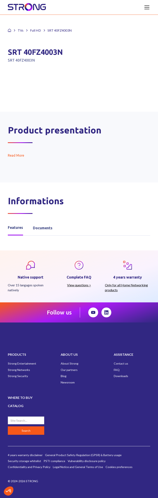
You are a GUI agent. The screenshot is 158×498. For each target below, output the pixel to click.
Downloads (121, 376)
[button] (146, 7)
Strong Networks (19, 370)
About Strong (69, 363)
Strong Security (18, 376)
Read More (16, 155)
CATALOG (15, 406)
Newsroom (68, 382)
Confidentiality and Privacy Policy (29, 467)
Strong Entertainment (22, 363)
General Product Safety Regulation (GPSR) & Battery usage (83, 455)
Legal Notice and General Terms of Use (78, 467)
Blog (63, 376)
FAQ (117, 370)
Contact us (121, 363)
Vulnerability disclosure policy (87, 461)
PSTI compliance (54, 461)
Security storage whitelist (24, 461)
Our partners (69, 370)
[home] (27, 7)
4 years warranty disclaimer (25, 455)
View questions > (79, 285)
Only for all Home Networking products (126, 287)
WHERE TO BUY (20, 397)
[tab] (15, 227)
